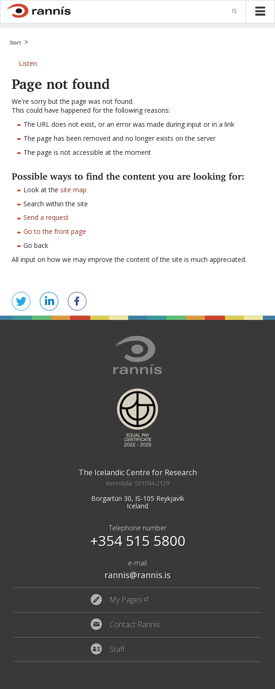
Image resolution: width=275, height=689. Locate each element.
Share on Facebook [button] (77, 301)
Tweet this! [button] (21, 301)
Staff (117, 649)
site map (73, 189)
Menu (260, 11)
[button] (28, 63)
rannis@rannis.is (137, 574)
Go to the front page (54, 231)
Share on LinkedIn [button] (49, 301)
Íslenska (236, 11)
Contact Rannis (134, 625)
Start (15, 42)
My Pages (125, 600)
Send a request (46, 217)
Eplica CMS (229, 679)
